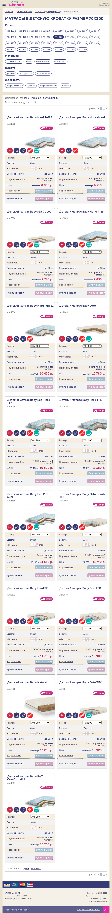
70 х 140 (95, 31)
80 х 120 (70, 37)
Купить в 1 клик (44, 190)
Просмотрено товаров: (17, 910)
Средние (31, 86)
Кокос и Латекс (43, 61)
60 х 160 (34, 31)
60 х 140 (22, 31)
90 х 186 (46, 49)
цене (26, 98)
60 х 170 (46, 31)
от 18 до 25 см (43, 73)
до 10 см (11, 73)
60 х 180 (58, 31)
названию (36, 98)
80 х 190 (46, 43)
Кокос (29, 61)
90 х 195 (70, 49)
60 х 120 (10, 31)
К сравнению (14, 190)
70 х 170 (22, 37)
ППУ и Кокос (60, 61)
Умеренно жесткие (48, 86)
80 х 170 (10, 43)
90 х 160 (10, 49)
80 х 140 (83, 37)
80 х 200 (70, 43)
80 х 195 (58, 43)
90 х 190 (58, 49)
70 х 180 (34, 37)
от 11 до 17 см (25, 73)
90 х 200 (83, 49)
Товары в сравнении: (88, 909)
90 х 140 (95, 43)
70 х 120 (83, 31)
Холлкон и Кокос (14, 61)
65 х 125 (70, 31)
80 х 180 (22, 43)
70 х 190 (46, 37)
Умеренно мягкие (15, 86)
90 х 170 (22, 49)
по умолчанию (51, 98)
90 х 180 (34, 49)
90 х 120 (83, 43)
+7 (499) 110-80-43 (12, 893)
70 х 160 (10, 37)
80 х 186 (34, 43)
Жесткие (65, 86)
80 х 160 (95, 37)
